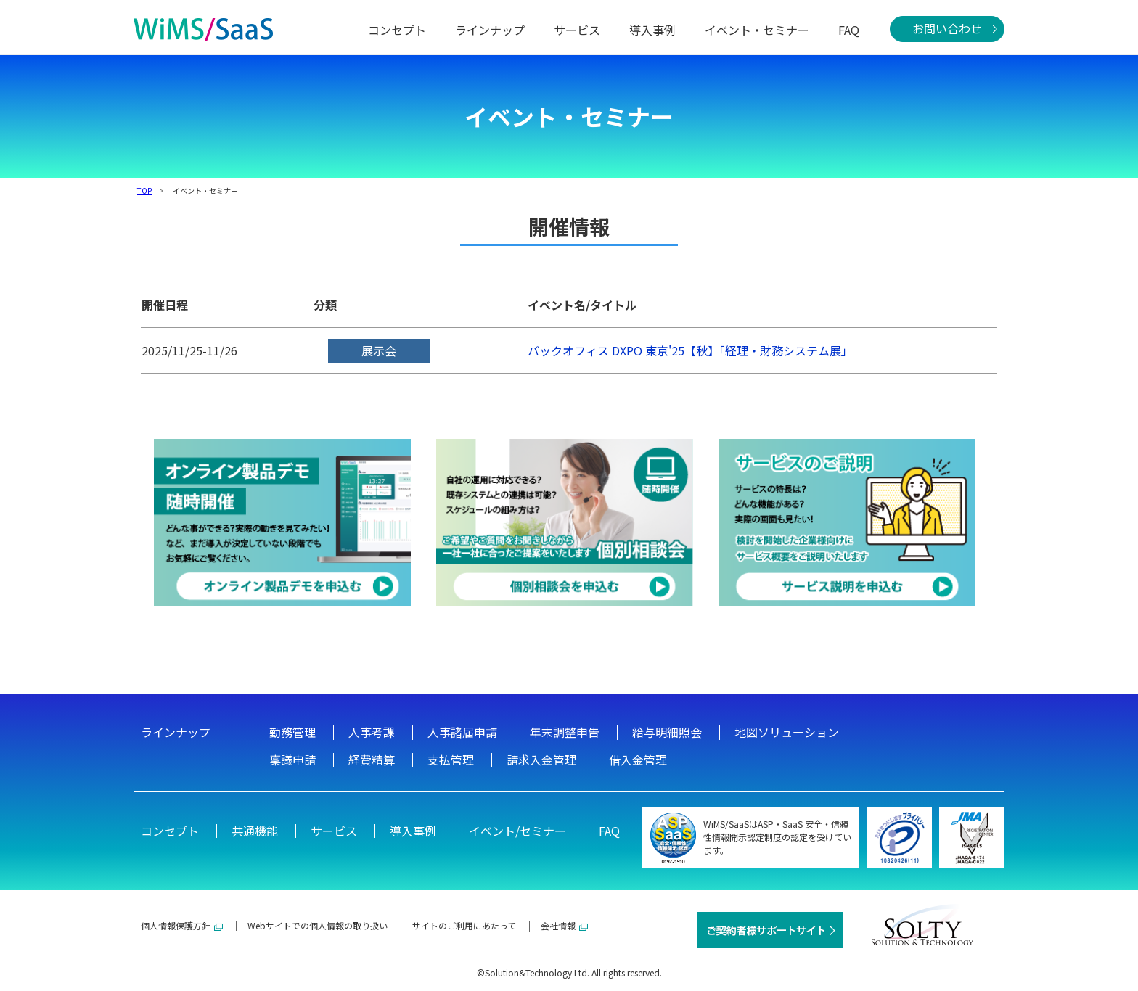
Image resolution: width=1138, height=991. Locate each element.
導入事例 (652, 29)
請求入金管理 (541, 759)
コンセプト (397, 29)
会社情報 (564, 925)
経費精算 (371, 759)
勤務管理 (292, 732)
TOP (144, 190)
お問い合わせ (947, 28)
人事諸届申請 (462, 732)
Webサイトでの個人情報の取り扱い (317, 925)
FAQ (848, 29)
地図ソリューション (786, 732)
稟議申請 (292, 759)
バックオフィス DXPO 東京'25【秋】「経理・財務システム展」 (690, 350)
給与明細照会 (667, 732)
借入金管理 (638, 759)
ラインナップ (490, 29)
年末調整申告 (564, 732)
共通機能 (255, 830)
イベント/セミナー (517, 830)
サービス (577, 29)
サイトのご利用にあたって (464, 925)
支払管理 (450, 759)
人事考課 (371, 732)
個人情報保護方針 (182, 925)
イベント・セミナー (757, 29)
